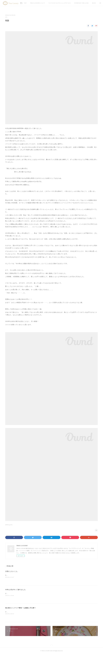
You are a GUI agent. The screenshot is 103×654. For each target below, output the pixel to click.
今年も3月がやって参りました (15, 589)
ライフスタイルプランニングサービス (59, 3)
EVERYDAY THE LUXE (81, 3)
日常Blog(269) (8, 524)
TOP (25, 3)
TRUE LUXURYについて (37, 3)
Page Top (51, 645)
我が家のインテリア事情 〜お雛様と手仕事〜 (20, 608)
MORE (94, 3)
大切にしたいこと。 (12, 571)
